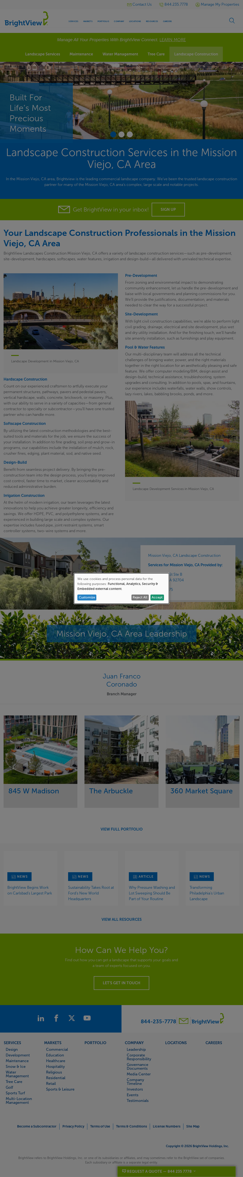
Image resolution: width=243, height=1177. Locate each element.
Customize (87, 597)
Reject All (140, 597)
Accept (157, 597)
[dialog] (121, 588)
